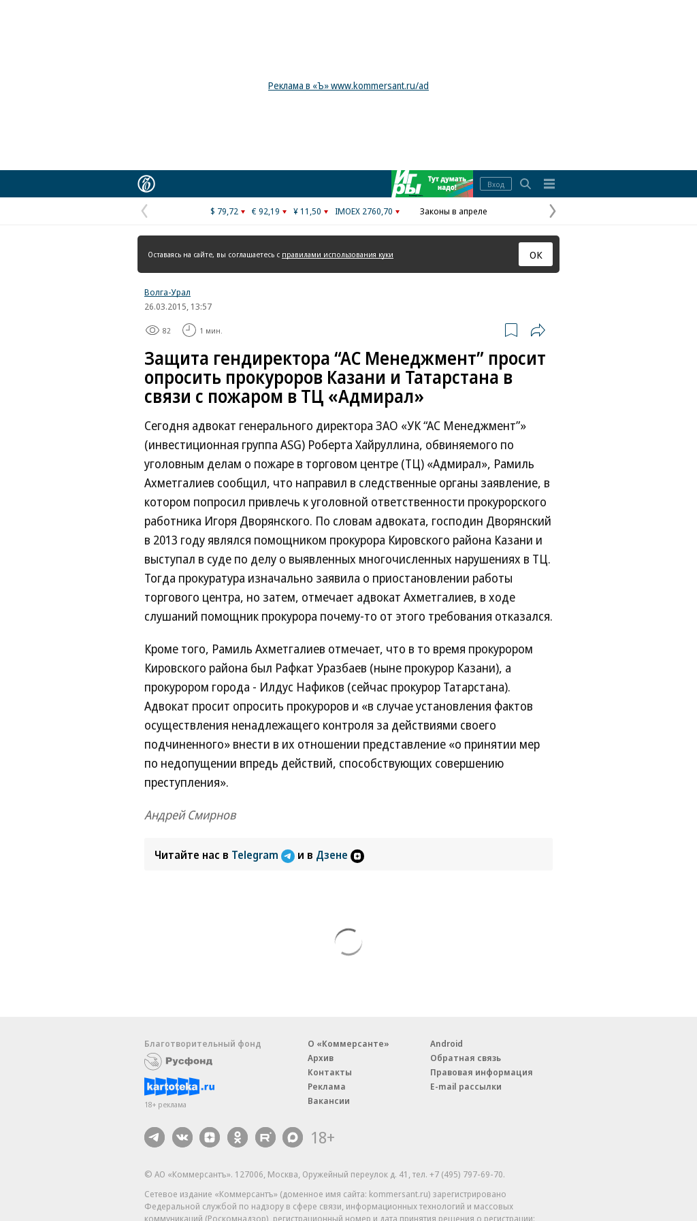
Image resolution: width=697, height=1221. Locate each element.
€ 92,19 (266, 211)
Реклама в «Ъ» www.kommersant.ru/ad (348, 85)
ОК (536, 254)
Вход (495, 184)
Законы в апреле (453, 211)
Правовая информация (481, 1072)
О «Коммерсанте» (348, 1043)
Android (446, 1043)
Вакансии (329, 1100)
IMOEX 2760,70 (364, 211)
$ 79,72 (224, 211)
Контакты (330, 1072)
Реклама (327, 1086)
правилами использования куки (337, 254)
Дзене (340, 854)
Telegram (264, 854)
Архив (321, 1058)
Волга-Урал (167, 292)
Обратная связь (465, 1058)
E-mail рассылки (466, 1086)
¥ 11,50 (307, 211)
